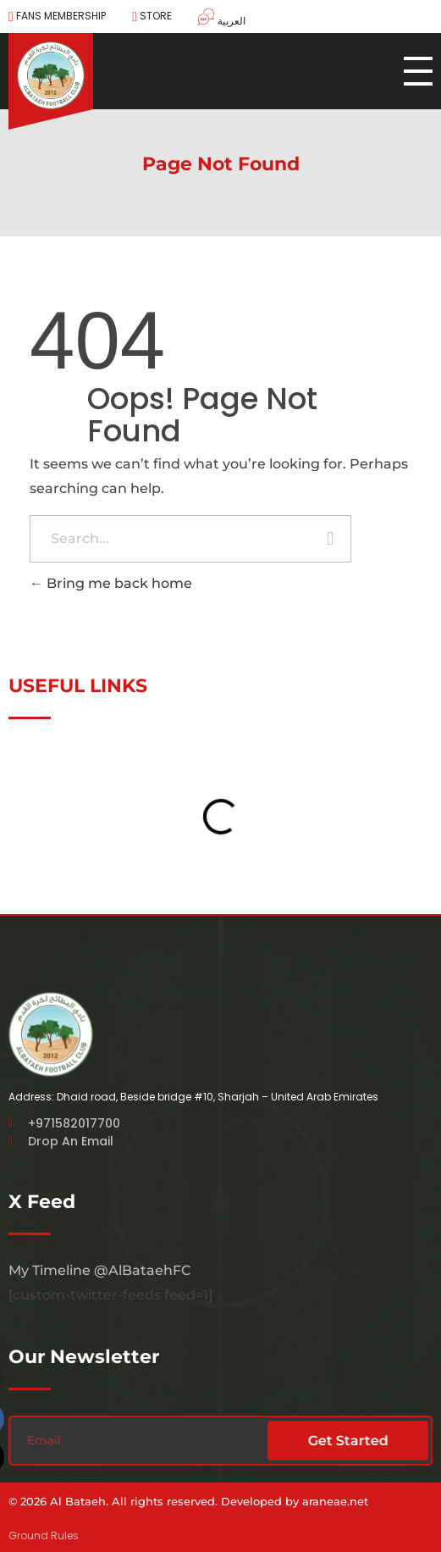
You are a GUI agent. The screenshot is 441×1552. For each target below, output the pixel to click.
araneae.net (335, 1501)
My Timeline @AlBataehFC (99, 1270)
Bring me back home (111, 583)
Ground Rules (43, 1535)
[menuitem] (215, 18)
